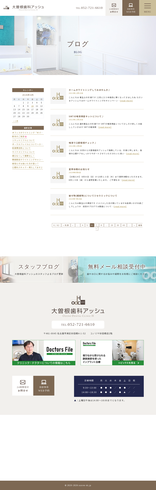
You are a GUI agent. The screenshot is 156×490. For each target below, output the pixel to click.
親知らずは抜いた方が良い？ (25, 163)
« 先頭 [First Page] (66, 225)
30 (118, 225)
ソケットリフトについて (23, 140)
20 (112, 225)
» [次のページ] (134, 225)
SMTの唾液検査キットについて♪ (86, 116)
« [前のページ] (72, 225)
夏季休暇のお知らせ (79, 169)
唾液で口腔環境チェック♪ (83, 142)
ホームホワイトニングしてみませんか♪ (89, 89)
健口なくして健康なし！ (23, 155)
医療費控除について (21, 148)
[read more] (126, 100)
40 (124, 225)
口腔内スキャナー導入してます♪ (27, 167)
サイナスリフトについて (23, 152)
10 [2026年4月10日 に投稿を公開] (32, 106)
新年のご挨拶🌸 (19, 136)
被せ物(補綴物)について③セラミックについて (93, 195)
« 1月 (16, 121)
